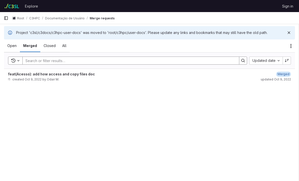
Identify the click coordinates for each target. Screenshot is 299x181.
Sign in (287, 6)
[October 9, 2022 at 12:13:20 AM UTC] (283, 74)
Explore (31, 6)
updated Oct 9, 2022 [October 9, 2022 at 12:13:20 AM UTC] (276, 79)
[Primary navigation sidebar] (6, 18)
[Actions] (291, 46)
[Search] (128, 61)
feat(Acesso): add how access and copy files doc (51, 74)
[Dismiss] (289, 33)
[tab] (12, 45)
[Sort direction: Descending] (287, 61)
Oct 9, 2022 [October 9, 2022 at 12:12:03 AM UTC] (33, 79)
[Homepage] (12, 6)
